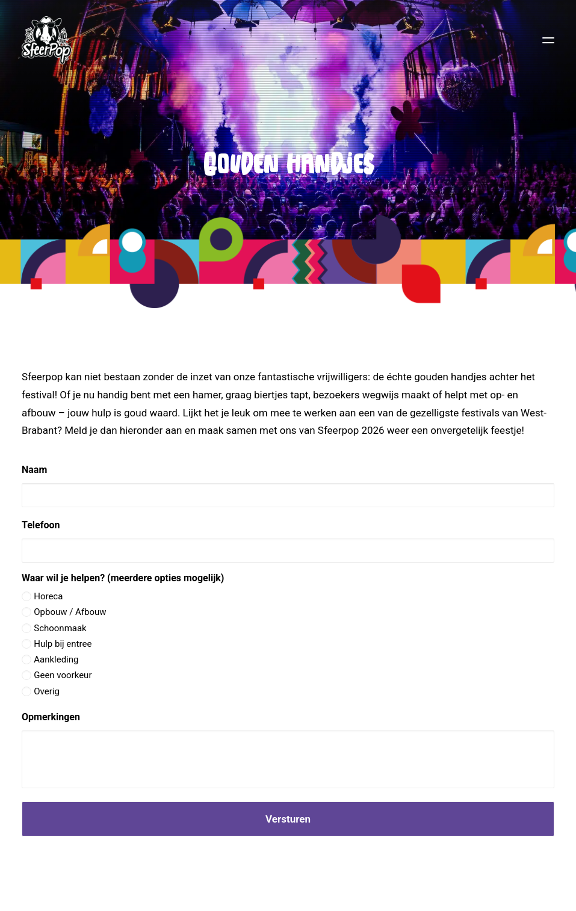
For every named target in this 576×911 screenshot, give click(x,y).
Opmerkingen (51, 717)
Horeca (48, 596)
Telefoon (41, 525)
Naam (34, 469)
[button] (548, 40)
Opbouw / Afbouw (70, 612)
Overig (47, 691)
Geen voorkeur (62, 675)
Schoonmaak (60, 628)
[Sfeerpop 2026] (47, 40)
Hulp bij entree (62, 643)
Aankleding (56, 659)
